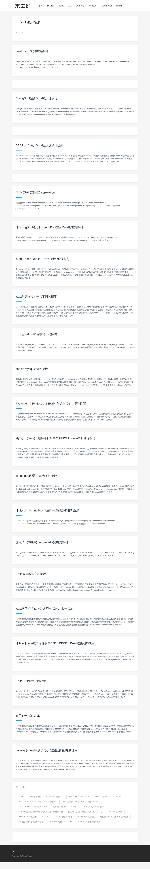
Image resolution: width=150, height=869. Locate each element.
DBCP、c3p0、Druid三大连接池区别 (39, 145)
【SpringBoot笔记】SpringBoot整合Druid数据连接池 (50, 227)
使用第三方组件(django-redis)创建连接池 (42, 542)
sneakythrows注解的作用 (29, 797)
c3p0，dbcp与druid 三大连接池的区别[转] (42, 259)
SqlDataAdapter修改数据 (111, 812)
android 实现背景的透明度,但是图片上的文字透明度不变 (40, 812)
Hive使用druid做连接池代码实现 (36, 334)
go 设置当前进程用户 (54, 797)
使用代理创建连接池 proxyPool (36, 192)
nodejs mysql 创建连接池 (32, 368)
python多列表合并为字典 (79, 797)
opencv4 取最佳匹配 (86, 817)
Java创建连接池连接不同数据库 (36, 296)
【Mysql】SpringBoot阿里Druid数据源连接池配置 (48, 510)
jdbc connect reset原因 (29, 802)
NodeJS (93, 6)
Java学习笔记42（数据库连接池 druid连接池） (46, 608)
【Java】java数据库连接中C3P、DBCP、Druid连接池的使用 (55, 643)
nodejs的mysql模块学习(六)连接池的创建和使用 (47, 750)
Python (50, 6)
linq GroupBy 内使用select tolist (34, 817)
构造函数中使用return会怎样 (65, 807)
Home (14, 851)
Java (61, 6)
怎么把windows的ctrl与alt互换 (114, 817)
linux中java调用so (56, 822)
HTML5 (120, 6)
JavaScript (106, 6)
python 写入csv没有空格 (94, 807)
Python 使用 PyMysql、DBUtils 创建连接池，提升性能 (51, 403)
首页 (40, 6)
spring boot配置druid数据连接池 (36, 475)
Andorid (80, 6)
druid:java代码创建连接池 (32, 51)
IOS (70, 6)
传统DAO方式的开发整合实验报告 (81, 812)
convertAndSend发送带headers (33, 807)
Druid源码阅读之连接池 (31, 574)
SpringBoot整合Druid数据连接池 (36, 98)
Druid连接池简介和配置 (31, 681)
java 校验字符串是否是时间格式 (30, 822)
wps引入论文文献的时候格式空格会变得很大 (80, 802)
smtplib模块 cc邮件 (63, 817)
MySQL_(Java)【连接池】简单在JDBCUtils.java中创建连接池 (55, 438)
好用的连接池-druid (28, 715)
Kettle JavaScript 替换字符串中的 (85, 822)
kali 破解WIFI (51, 802)
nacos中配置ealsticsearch (108, 797)
